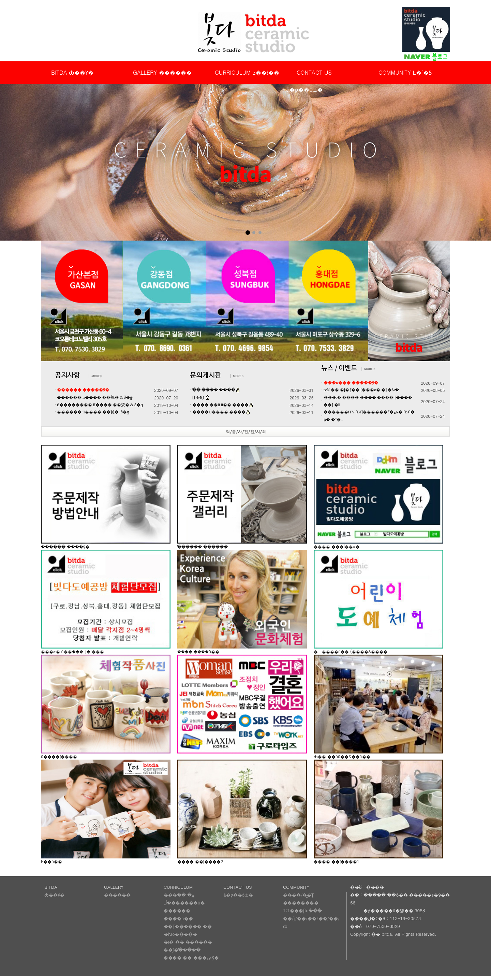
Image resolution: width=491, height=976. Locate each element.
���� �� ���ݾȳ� (191, 957)
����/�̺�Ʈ (298, 894)
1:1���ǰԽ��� (302, 910)
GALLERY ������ (162, 72)
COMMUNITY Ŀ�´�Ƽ (405, 72)
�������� (300, 902)
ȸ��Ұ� (54, 894)
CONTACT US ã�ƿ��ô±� (309, 74)
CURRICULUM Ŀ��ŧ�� (247, 72)
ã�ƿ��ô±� (238, 894)
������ (117, 894)
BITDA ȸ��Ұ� (72, 72)
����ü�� (178, 918)
